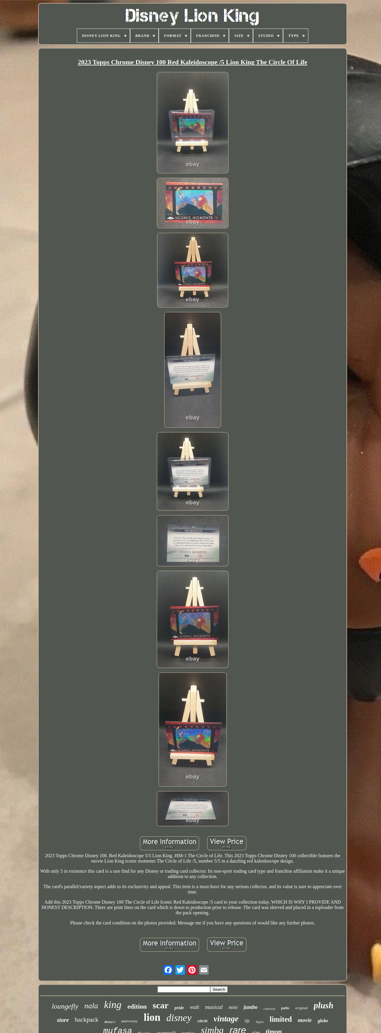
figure (259, 1021)
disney (178, 1017)
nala (91, 1005)
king (113, 1004)
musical (214, 1007)
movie (305, 1020)
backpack (86, 1019)
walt (194, 1007)
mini (233, 1007)
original (301, 1008)
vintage (226, 1018)
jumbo (250, 1007)
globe (323, 1020)
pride (179, 1007)
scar (160, 1005)
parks (285, 1008)
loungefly (65, 1006)
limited (281, 1019)
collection (269, 1008)
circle (202, 1020)
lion (152, 1017)
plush (323, 1005)
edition (137, 1006)
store (63, 1020)
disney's (109, 1021)
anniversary (129, 1021)
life (247, 1021)
